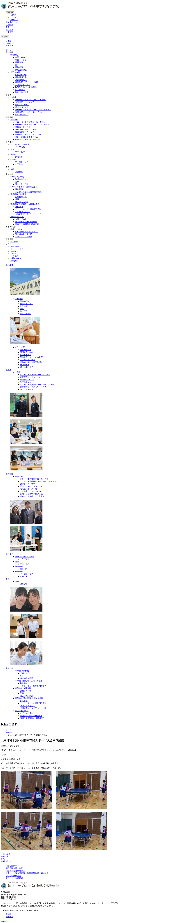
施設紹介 (14, 154)
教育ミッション (21, 60)
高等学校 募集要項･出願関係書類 (29, 698)
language (10, 13)
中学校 (13, 97)
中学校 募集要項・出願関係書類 (23, 187)
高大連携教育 (21, 80)
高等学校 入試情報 (18, 194)
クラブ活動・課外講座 (19, 144)
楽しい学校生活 (21, 92)
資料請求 (9, 30)
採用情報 (9, 25)
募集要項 (19, 189)
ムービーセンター (18, 249)
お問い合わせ (16, 258)
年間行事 (19, 164)
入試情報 (9, 668)
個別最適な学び (21, 77)
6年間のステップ (22, 105)
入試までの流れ (21, 219)
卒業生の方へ (11, 22)
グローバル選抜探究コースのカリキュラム (33, 110)
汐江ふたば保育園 (13, 876)
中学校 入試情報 (17, 177)
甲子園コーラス (21, 162)
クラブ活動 (20, 147)
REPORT (14, 254)
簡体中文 (14, 20)
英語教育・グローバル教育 (26, 82)
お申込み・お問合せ (23, 237)
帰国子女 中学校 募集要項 (26, 222)
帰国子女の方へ (17, 217)
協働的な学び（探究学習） (26, 87)
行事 (17, 182)
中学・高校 (20, 152)
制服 (12, 149)
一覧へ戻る (5, 854)
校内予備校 (20, 90)
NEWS (13, 251)
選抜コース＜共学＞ (23, 127)
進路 (12, 169)
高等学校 (14, 120)
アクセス (9, 27)
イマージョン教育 (22, 85)
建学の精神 (20, 57)
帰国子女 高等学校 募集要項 (27, 224)
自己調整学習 (21, 75)
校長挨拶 (19, 62)
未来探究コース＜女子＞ (25, 102)
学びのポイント (21, 107)
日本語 (13, 15)
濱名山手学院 (21, 70)
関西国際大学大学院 (14, 868)
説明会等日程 (21, 179)
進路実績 (19, 172)
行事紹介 (14, 159)
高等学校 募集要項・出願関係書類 (24, 204)
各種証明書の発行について (26, 232)
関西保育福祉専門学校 (15, 871)
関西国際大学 (11, 866)
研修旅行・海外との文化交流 (27, 139)
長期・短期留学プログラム (26, 137)
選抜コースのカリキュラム (26, 130)
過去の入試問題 (21, 184)
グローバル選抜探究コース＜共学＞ (30, 100)
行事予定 (9, 32)
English (13, 17)
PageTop (4, 921)
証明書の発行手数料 (23, 234)
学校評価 (19, 67)
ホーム (8, 50)
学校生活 (9, 554)
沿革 (17, 65)
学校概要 (14, 55)
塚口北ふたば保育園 (14, 878)
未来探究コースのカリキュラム (28, 112)
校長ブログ (15, 247)
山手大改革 (15, 72)
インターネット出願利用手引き (28, 192)
